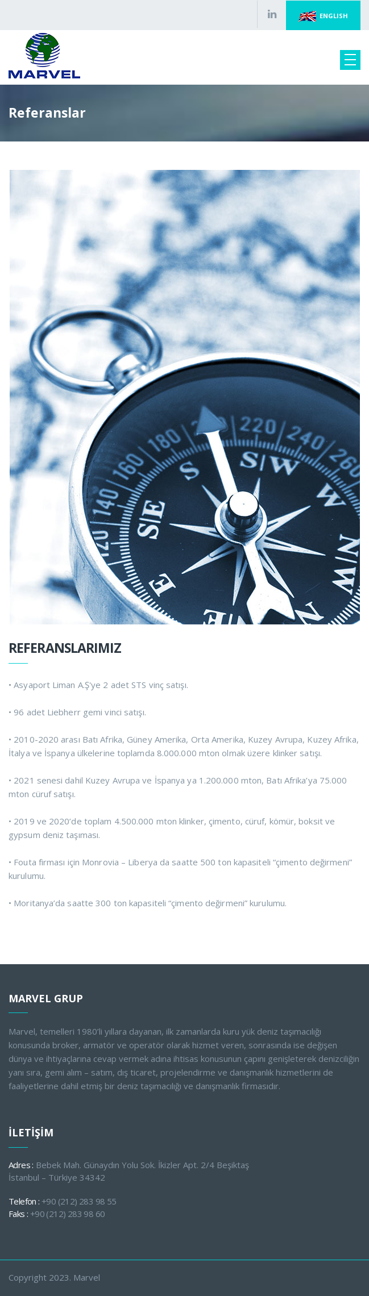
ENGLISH (323, 16)
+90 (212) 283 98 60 (67, 1213)
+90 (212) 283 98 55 (79, 1201)
